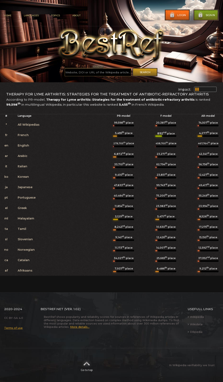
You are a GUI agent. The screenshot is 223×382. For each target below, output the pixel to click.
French (23, 135)
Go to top (87, 365)
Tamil (22, 229)
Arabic (22, 156)
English (23, 145)
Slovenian (25, 239)
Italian (22, 166)
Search (145, 72)
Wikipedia (196, 316)
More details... (79, 326)
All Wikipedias (29, 124)
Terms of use (13, 327)
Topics (55, 15)
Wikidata (195, 324)
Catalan (24, 260)
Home (7, 15)
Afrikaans (25, 270)
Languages (31, 15)
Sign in (206, 15)
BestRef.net (52, 309)
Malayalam (26, 218)
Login (177, 15)
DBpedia (195, 331)
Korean (23, 177)
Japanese (25, 187)
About (76, 15)
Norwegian (26, 250)
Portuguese (27, 197)
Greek (22, 208)
